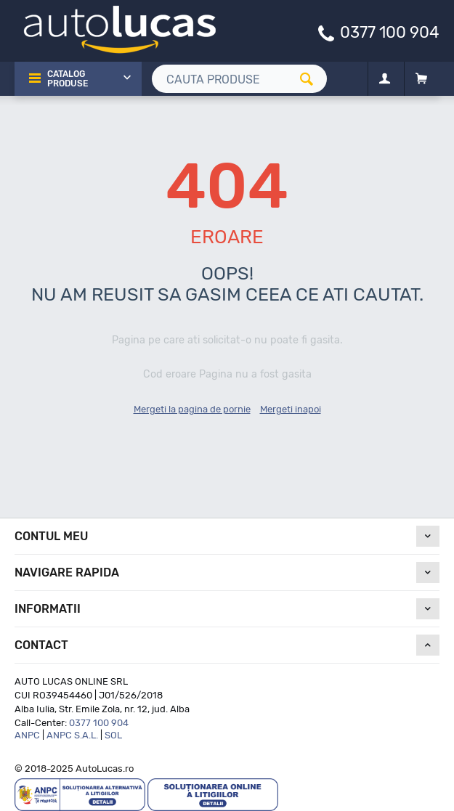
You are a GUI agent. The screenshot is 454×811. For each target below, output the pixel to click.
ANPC (27, 735)
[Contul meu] (384, 79)
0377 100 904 (389, 32)
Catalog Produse (67, 79)
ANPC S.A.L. (72, 735)
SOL (113, 735)
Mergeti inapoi (290, 409)
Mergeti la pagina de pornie (192, 409)
